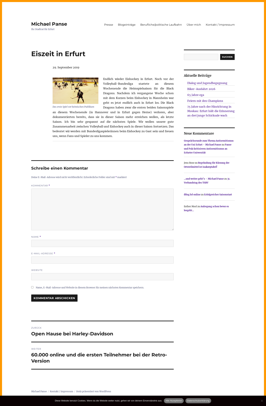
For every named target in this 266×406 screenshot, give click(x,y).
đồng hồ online (192, 194)
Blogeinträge (127, 24)
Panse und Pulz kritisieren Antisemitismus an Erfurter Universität (207, 148)
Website (37, 270)
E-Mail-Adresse (43, 253)
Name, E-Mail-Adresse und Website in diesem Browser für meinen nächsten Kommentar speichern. (90, 287)
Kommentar (40, 185)
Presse (108, 24)
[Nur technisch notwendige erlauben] (261, 400)
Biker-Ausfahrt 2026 (201, 89)
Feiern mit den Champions (205, 101)
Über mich (194, 24)
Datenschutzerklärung (198, 400)
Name (36, 236)
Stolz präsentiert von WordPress (93, 391)
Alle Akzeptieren (174, 400)
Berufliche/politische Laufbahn (161, 24)
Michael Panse (49, 24)
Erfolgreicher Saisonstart (218, 194)
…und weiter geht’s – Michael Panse (204, 178)
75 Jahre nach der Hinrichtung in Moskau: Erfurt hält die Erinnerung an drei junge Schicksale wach (211, 111)
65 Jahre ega (195, 95)
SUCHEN (227, 57)
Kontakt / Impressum (220, 24)
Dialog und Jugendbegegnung (207, 83)
